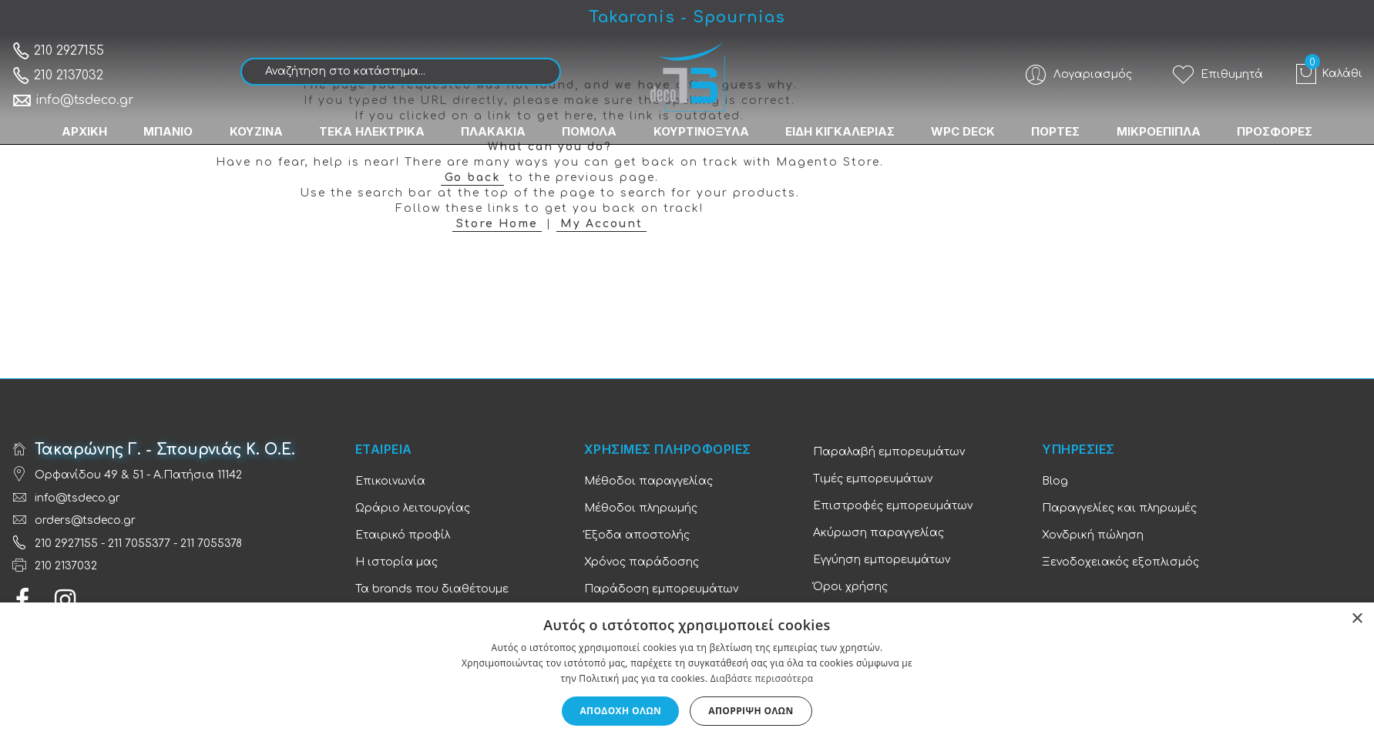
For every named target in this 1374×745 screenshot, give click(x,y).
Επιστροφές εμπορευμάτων (893, 506)
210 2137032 (57, 75)
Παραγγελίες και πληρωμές (1119, 508)
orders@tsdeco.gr (85, 520)
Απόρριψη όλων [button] (750, 710)
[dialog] (687, 673)
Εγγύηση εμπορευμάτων (881, 559)
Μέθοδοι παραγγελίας (648, 481)
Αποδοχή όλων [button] (620, 710)
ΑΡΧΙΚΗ (81, 131)
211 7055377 (139, 543)
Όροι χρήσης (850, 586)
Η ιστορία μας (396, 562)
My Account (601, 224)
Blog (1055, 481)
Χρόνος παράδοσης (641, 562)
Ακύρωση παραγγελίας (878, 533)
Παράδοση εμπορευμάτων (661, 589)
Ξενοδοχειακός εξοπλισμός (1120, 562)
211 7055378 (211, 543)
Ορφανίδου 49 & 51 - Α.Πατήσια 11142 (138, 475)
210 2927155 (58, 51)
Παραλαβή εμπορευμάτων (889, 452)
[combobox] (400, 71)
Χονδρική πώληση (1093, 535)
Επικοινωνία (390, 481)
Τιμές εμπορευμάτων (872, 479)
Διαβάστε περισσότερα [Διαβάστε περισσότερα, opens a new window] (762, 678)
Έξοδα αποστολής (637, 535)
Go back (472, 177)
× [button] (1356, 619)
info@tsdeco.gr (73, 100)
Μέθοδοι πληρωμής (640, 508)
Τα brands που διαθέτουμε (432, 589)
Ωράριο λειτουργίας (412, 508)
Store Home (497, 224)
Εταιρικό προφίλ (402, 535)
